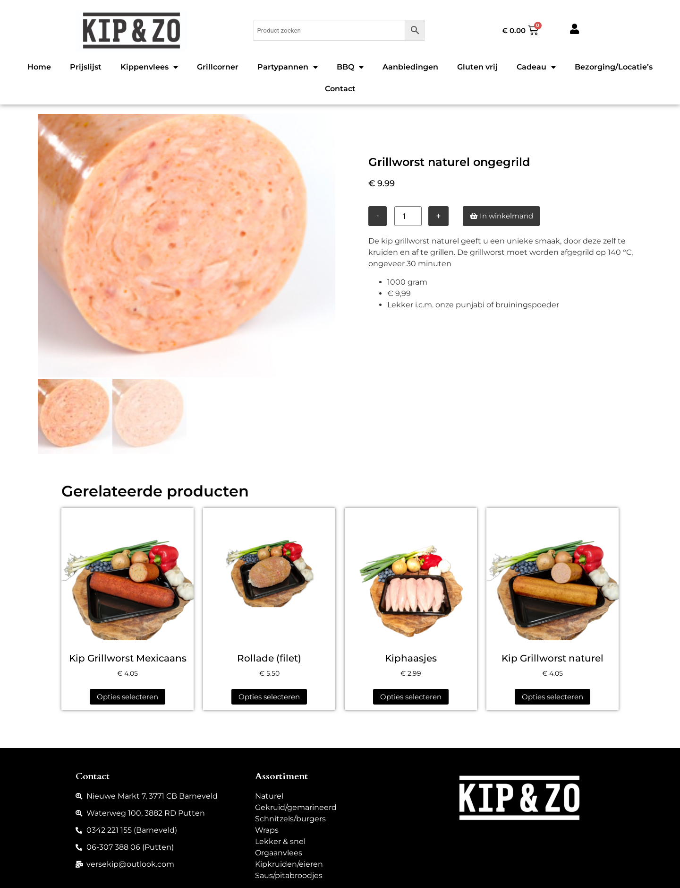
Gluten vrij (477, 66)
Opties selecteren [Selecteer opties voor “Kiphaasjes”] (411, 694)
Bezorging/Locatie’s (614, 66)
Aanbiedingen (410, 66)
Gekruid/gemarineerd (296, 805)
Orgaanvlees (278, 850)
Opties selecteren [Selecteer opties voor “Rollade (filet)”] (269, 694)
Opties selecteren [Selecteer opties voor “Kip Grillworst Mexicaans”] (127, 694)
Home (39, 66)
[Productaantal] (408, 216)
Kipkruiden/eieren (289, 862)
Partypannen (287, 67)
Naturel (269, 794)
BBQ (350, 67)
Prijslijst (86, 66)
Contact (340, 88)
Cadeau (536, 67)
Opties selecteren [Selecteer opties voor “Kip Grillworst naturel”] (552, 694)
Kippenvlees (149, 67)
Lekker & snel (280, 839)
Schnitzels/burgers (290, 816)
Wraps (267, 828)
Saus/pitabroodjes (289, 873)
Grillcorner (217, 66)
